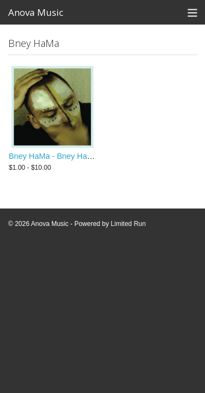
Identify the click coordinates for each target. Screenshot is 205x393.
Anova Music (35, 12)
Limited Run (128, 224)
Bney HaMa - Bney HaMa (53, 156)
